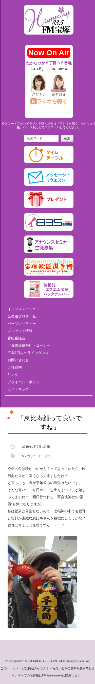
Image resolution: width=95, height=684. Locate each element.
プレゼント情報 (20, 331)
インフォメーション (24, 309)
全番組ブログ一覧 (22, 316)
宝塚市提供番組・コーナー (29, 345)
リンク (13, 375)
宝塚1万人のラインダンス (28, 353)
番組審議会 (16, 338)
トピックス (43, 456)
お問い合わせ (18, 360)
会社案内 (15, 367)
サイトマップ (18, 389)
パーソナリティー (22, 323)
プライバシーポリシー (25, 382)
